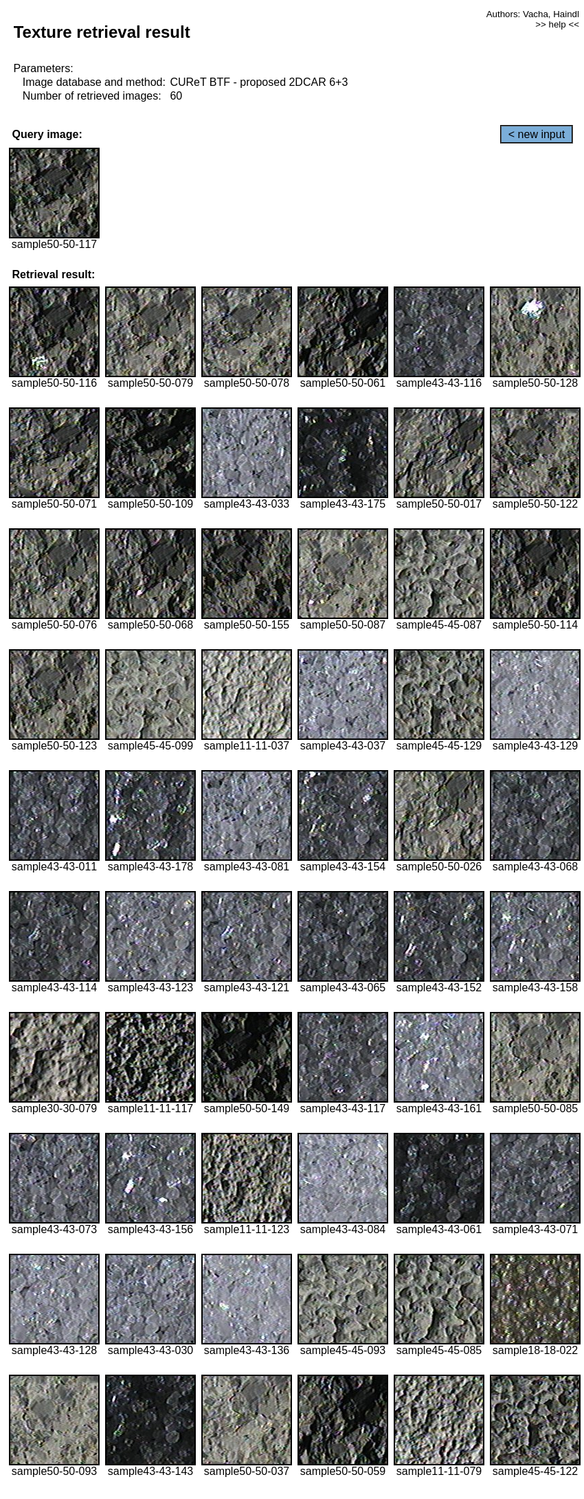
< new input (536, 134)
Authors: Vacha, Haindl (532, 14)
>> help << (557, 24)
